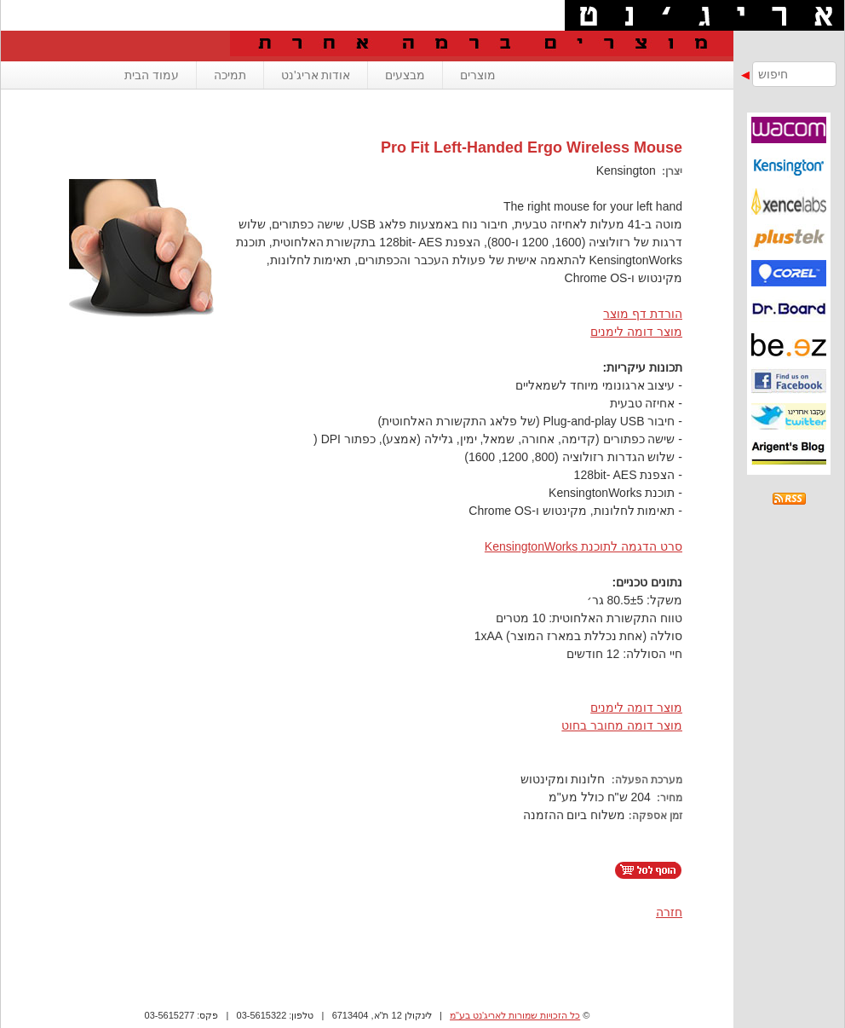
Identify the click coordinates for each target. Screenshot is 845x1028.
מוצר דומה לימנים (636, 331)
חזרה (669, 912)
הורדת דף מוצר (642, 314)
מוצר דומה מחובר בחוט (621, 725)
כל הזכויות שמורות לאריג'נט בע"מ (515, 1015)
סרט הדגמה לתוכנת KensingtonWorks (583, 546)
